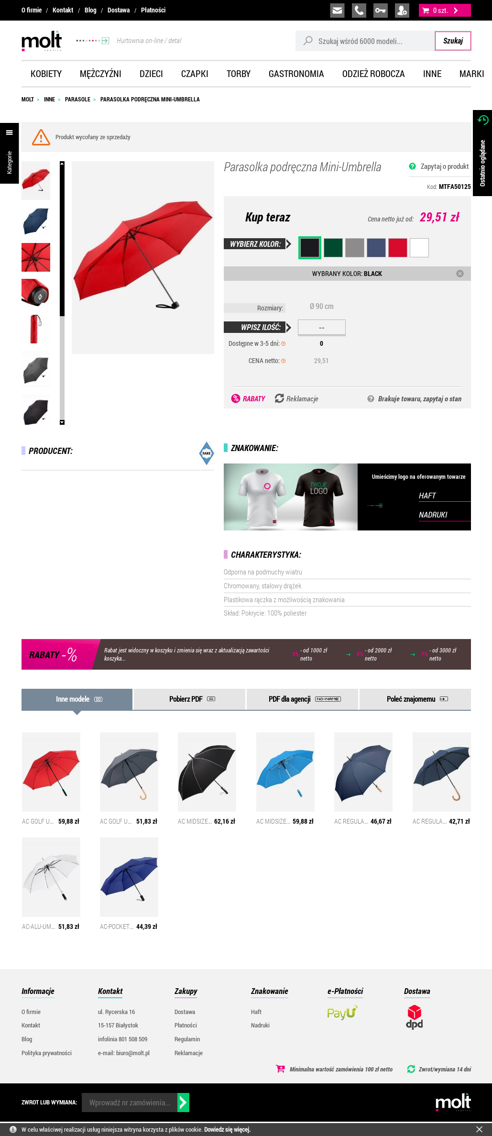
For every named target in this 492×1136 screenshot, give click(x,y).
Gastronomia (296, 73)
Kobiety (46, 73)
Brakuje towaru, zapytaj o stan (419, 398)
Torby (239, 73)
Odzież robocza (373, 73)
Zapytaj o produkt (445, 166)
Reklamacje (189, 1052)
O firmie (32, 10)
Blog (91, 10)
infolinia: (359, 10)
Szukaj (453, 40)
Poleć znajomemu (411, 699)
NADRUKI (433, 514)
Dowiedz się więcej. (227, 1129)
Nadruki (260, 1025)
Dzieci (151, 73)
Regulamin (187, 1039)
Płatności (153, 10)
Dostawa (119, 10)
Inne (432, 73)
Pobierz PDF (185, 699)
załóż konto (402, 10)
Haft (256, 1011)
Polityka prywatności (47, 1052)
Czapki (194, 73)
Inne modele (72, 699)
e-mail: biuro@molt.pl (124, 1052)
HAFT (427, 495)
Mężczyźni (100, 73)
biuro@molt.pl (337, 10)
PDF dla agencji (289, 699)
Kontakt (63, 10)
